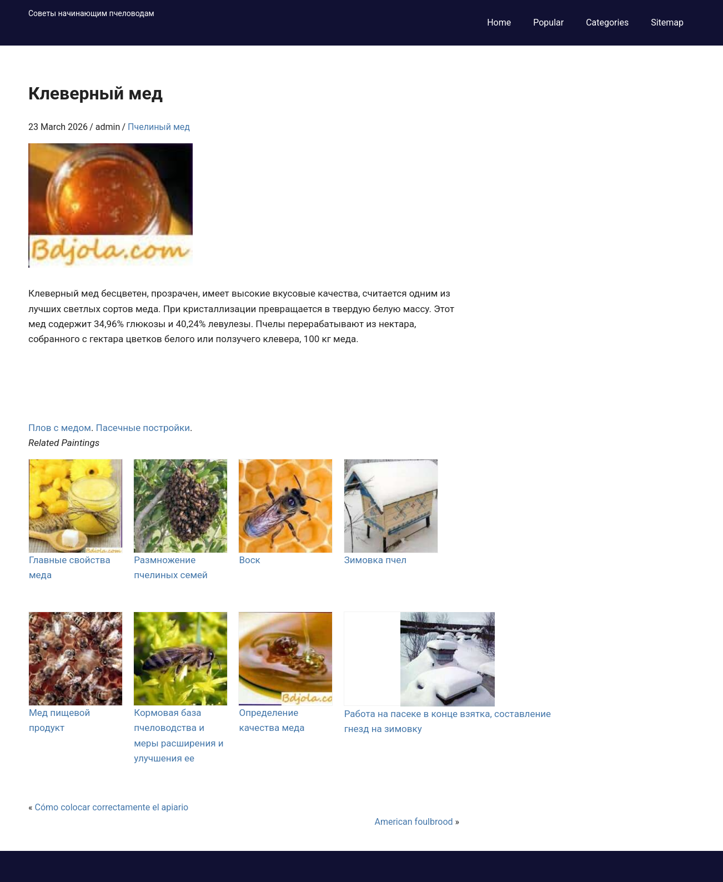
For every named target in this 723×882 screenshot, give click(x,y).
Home (499, 22)
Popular (548, 22)
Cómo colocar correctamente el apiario (111, 807)
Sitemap (667, 22)
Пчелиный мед (159, 127)
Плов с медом (59, 427)
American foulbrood (413, 821)
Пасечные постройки (143, 427)
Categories (607, 22)
